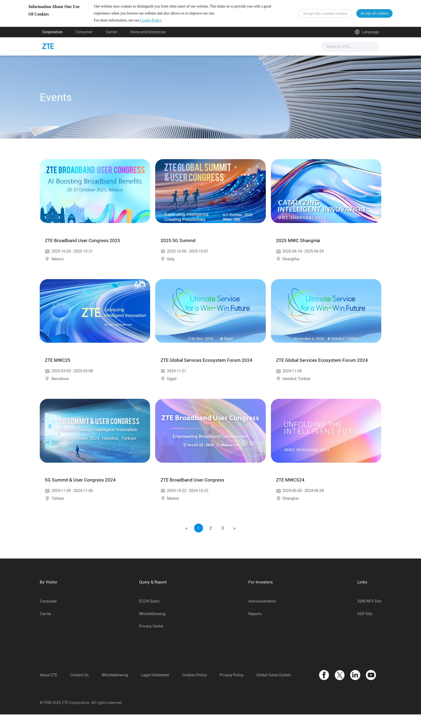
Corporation (52, 36)
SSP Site (364, 618)
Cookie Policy (164, 23)
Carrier (111, 36)
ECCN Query (149, 605)
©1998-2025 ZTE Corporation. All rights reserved (81, 707)
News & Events (153, 51)
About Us (273, 51)
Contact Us (79, 679)
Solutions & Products (202, 51)
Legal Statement (155, 679)
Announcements (262, 605)
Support (243, 51)
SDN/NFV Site (369, 605)
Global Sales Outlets (273, 679)
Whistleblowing (152, 618)
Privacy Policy (232, 679)
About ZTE (48, 679)
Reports (255, 618)
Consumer (84, 36)
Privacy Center (151, 630)
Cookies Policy (194, 679)
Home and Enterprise (147, 36)
